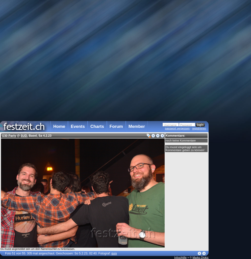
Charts (97, 126)
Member (137, 126)
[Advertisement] (231, 102)
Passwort (186, 125)
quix (114, 253)
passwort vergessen (177, 128)
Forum (116, 126)
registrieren (199, 128)
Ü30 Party (9, 135)
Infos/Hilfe (180, 257)
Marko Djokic (200, 257)
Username (170, 125)
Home (59, 126)
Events (78, 126)
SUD (24, 135)
